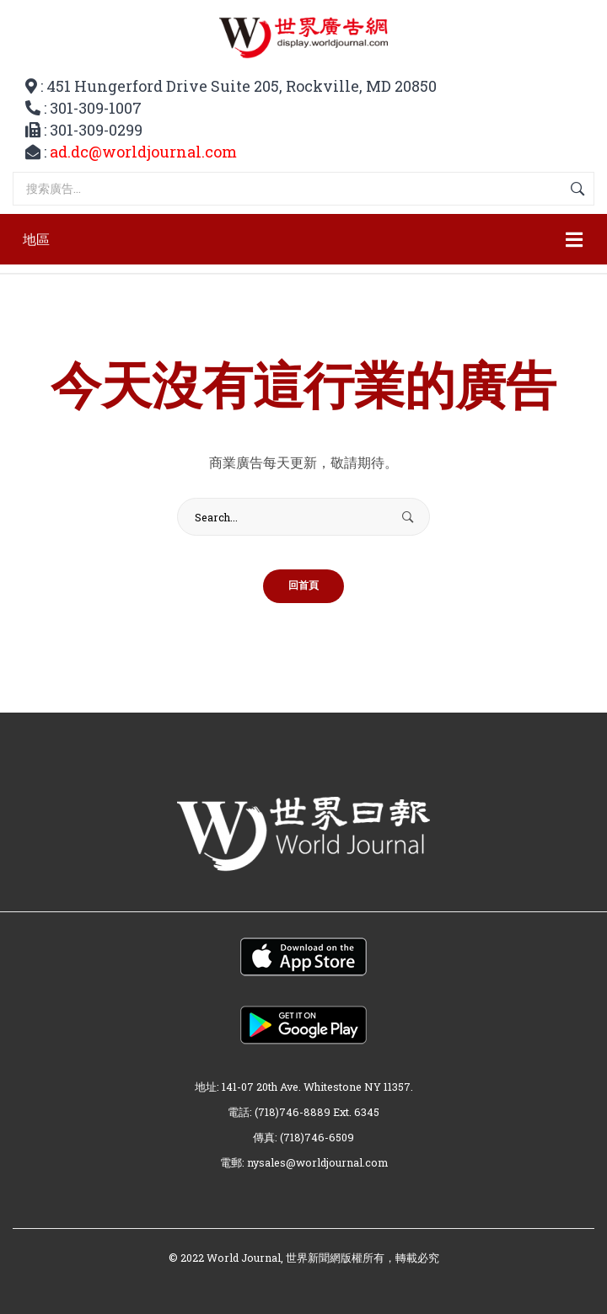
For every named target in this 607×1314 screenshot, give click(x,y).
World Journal (244, 1257)
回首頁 (303, 586)
